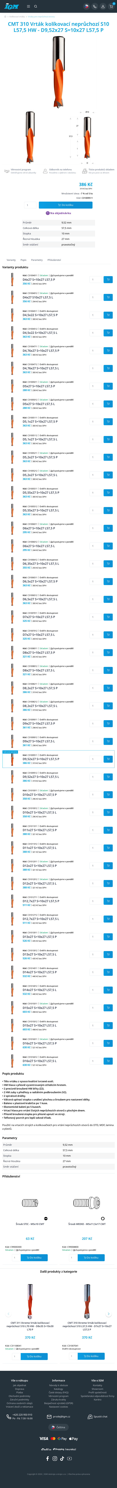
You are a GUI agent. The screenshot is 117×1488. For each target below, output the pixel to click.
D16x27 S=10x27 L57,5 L (40, 1061)
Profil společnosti (98, 1392)
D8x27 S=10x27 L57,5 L (39, 670)
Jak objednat (19, 1385)
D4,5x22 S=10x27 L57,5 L (40, 333)
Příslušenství (54, 259)
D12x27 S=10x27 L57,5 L (40, 883)
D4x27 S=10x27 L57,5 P (39, 280)
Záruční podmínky (19, 1399)
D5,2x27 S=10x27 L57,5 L (40, 475)
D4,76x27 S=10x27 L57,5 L (41, 368)
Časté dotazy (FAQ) (58, 1392)
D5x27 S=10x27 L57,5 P (39, 386)
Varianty (11, 259)
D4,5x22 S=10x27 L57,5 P (40, 315)
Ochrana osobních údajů (19, 1403)
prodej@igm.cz (61, 1416)
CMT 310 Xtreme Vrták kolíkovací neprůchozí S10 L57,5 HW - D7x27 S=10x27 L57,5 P (87, 1326)
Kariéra (97, 1399)
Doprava (19, 1389)
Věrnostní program (59, 1396)
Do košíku (65, 205)
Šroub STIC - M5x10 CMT (30, 1224)
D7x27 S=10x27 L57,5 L (39, 635)
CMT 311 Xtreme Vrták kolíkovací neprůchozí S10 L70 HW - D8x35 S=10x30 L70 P (30, 1326)
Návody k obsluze (58, 1385)
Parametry (37, 259)
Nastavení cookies (58, 1407)
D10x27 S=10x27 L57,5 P (40, 795)
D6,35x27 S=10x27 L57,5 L (41, 564)
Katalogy (58, 1389)
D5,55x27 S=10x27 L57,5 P (41, 492)
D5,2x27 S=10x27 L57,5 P (40, 457)
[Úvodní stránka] (5, 16)
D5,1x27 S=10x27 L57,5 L (40, 439)
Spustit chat (100, 1416)
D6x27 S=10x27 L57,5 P (39, 528)
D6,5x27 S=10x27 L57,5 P (40, 581)
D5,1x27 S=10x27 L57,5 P (40, 421)
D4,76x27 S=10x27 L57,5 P (41, 351)
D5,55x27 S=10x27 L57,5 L (41, 510)
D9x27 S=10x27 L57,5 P (39, 723)
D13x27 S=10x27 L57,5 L (40, 954)
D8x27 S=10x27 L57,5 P (39, 652)
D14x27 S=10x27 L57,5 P (40, 972)
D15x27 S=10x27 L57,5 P (40, 1008)
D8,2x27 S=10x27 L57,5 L (40, 706)
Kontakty (97, 1385)
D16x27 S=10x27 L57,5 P (40, 1043)
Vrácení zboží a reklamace (19, 1407)
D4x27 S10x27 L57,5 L (38, 297)
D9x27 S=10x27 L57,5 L (39, 741)
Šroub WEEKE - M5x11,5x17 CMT (87, 1224)
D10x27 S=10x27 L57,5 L (40, 812)
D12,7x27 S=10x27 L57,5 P (41, 901)
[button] (8, 1314)
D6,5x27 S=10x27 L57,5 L (40, 599)
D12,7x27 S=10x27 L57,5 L (41, 919)
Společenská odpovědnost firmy (97, 1396)
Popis (23, 259)
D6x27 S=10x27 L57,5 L (39, 546)
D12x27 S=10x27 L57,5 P (40, 866)
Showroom (97, 1389)
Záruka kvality (58, 1399)
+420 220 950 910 (22, 1414)
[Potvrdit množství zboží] (108, 279)
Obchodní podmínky (19, 1396)
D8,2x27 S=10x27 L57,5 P (40, 688)
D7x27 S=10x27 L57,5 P (39, 617)
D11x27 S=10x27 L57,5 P (40, 830)
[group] (30, 137)
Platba (19, 1392)
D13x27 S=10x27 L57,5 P (40, 937)
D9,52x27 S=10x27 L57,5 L (41, 777)
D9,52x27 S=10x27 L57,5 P (41, 759)
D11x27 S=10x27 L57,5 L (40, 848)
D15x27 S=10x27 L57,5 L (40, 1025)
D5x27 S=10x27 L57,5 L (39, 404)
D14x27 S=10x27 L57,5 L (40, 990)
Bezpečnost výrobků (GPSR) (58, 1403)
